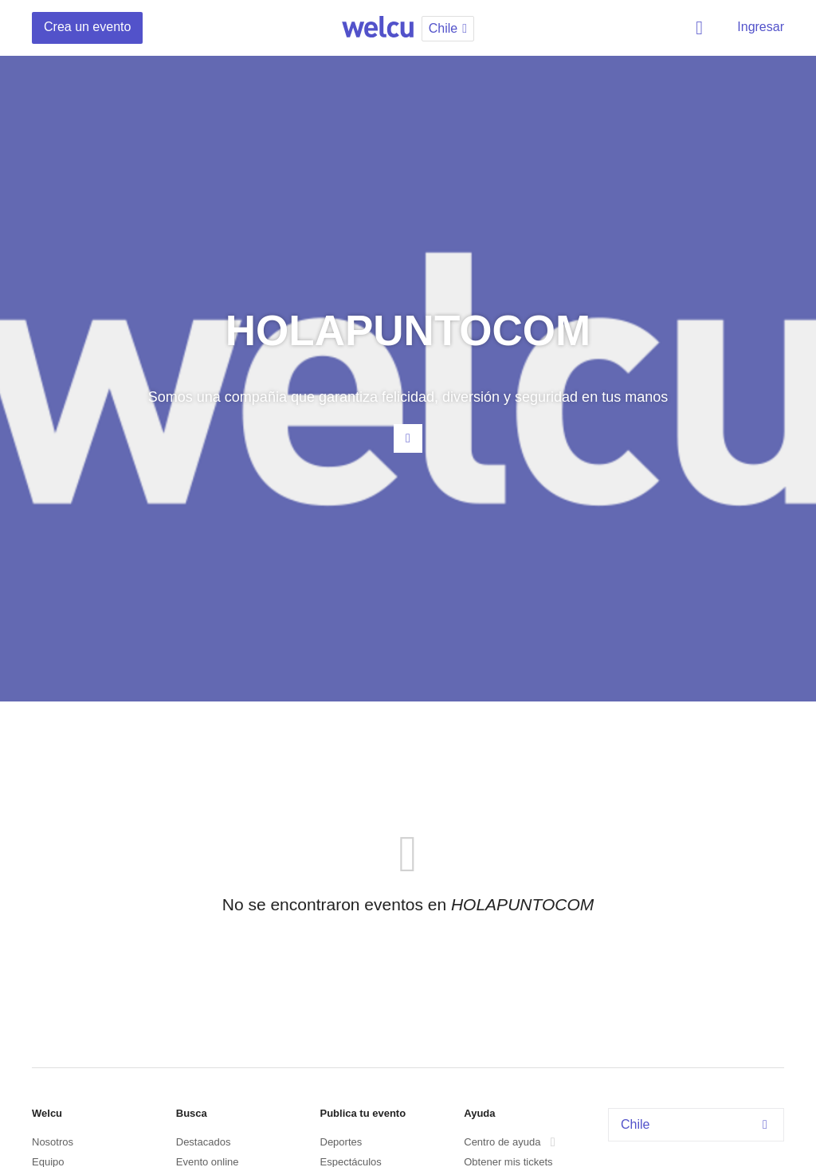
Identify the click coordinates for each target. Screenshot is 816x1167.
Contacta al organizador (408, 438)
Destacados (203, 1142)
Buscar (702, 27)
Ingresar (760, 26)
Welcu (378, 28)
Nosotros (52, 1142)
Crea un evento (87, 26)
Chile (698, 1124)
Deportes (341, 1142)
